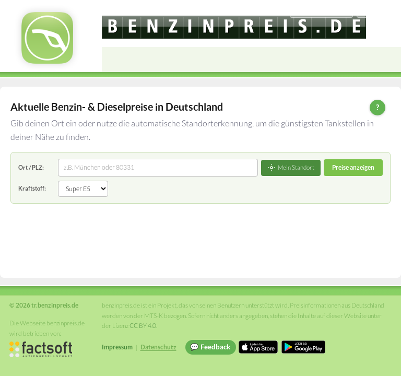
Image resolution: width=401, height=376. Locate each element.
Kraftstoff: (32, 188)
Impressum (117, 347)
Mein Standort (290, 167)
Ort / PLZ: (31, 167)
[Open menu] (388, 59)
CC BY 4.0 (142, 326)
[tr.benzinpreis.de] (234, 27)
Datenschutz (158, 347)
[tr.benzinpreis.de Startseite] (47, 38)
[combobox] (158, 168)
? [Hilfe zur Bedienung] (377, 107)
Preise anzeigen (353, 167)
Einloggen (376, 10)
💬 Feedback (210, 347)
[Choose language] (321, 11)
